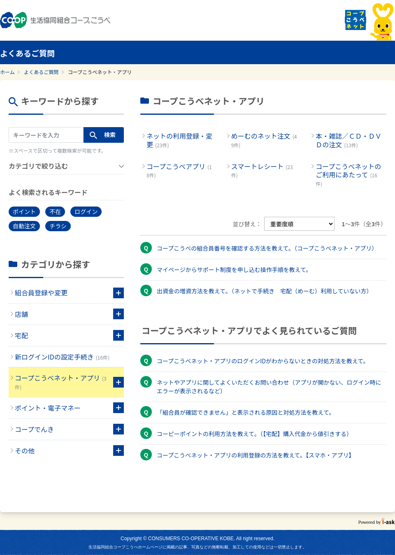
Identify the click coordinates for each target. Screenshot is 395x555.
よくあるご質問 (41, 71)
